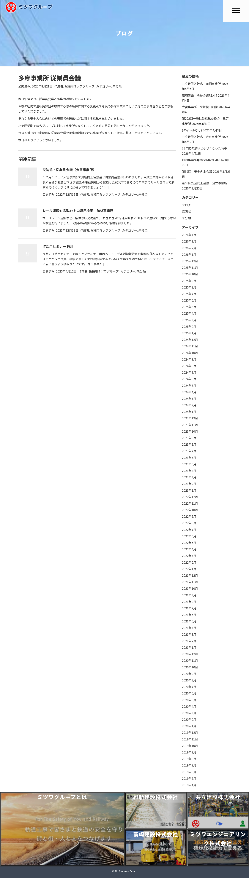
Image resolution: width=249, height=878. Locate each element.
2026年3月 (189, 241)
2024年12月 (190, 339)
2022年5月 (189, 542)
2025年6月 (189, 300)
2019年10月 (190, 745)
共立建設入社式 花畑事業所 (201, 83)
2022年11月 (190, 503)
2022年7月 (189, 529)
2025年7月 (189, 293)
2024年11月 (190, 346)
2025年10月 (190, 274)
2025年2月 (189, 326)
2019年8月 (189, 758)
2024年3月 (189, 398)
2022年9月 (189, 516)
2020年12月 (190, 654)
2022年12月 (190, 497)
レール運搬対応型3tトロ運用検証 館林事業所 (77, 210)
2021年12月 (190, 575)
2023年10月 (190, 431)
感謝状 (186, 211)
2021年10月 (190, 588)
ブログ (186, 205)
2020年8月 (189, 680)
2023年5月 (189, 464)
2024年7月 (189, 372)
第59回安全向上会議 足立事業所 (204, 183)
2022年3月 (189, 555)
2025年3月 (189, 320)
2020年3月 (189, 713)
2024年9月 (189, 359)
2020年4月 (189, 706)
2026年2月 (189, 248)
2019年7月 (189, 765)
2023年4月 (189, 470)
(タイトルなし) (192, 130)
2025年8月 (189, 287)
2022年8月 (189, 523)
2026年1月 (189, 254)
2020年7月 (189, 686)
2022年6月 (189, 536)
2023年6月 (189, 457)
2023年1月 (189, 490)
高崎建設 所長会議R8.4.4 (199, 95)
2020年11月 (190, 660)
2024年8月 (189, 366)
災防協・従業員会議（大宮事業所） (69, 169)
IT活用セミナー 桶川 (57, 246)
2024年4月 (189, 392)
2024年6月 (189, 379)
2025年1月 (189, 333)
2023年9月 (189, 438)
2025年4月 (189, 313)
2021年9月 (189, 595)
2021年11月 (190, 582)
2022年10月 (190, 510)
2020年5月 (189, 700)
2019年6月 (189, 772)
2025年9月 (189, 280)
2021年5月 (189, 621)
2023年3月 (189, 477)
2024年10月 (190, 352)
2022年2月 (189, 562)
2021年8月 (189, 601)
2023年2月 (189, 483)
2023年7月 (189, 451)
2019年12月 (190, 732)
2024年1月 (189, 411)
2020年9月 (189, 673)
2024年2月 (189, 405)
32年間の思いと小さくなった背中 (204, 148)
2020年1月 (189, 726)
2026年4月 (189, 234)
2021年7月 (189, 608)
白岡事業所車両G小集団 (198, 160)
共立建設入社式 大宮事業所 (201, 136)
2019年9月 (189, 752)
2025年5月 (189, 307)
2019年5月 (189, 778)
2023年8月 (189, 444)
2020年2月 (189, 719)
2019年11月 (190, 739)
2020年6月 (189, 693)
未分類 (117, 86)
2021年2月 (189, 641)
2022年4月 (189, 549)
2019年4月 (189, 785)
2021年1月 (189, 647)
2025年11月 (190, 267)
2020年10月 (190, 667)
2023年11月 (190, 425)
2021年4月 (189, 627)
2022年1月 (189, 569)
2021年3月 (189, 634)
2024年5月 (189, 385)
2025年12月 (190, 261)
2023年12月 (190, 418)
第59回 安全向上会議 (197, 171)
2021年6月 (189, 614)
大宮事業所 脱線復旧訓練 (200, 107)
